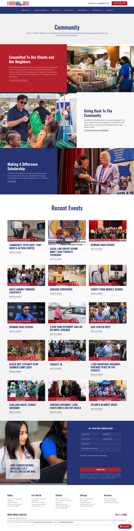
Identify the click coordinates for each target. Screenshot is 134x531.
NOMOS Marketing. (67, 522)
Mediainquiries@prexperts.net (17, 518)
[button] (26, 10)
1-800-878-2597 (119, 3)
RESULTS (55, 10)
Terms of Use (38, 522)
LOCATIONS (68, 10)
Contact (109, 10)
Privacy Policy (47, 522)
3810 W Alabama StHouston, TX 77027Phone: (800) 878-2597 (111, 500)
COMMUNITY (96, 10)
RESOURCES (82, 10)
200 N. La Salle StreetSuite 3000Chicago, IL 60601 (87, 500)
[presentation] (94, 462)
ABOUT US (25, 10)
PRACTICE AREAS (40, 10)
